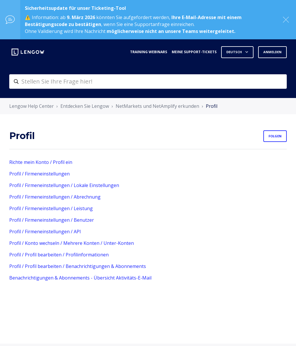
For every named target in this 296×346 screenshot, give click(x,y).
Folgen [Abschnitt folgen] (275, 136)
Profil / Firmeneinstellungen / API (45, 231)
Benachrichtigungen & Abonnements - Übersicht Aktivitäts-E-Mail (80, 278)
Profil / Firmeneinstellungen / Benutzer (51, 220)
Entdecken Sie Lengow (84, 106)
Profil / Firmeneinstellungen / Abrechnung (55, 197)
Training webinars (148, 51)
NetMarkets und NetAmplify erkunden (157, 106)
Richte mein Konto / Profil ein (40, 162)
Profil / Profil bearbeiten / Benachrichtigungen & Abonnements (77, 266)
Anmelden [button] (272, 52)
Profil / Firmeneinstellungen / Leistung (51, 208)
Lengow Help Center (31, 106)
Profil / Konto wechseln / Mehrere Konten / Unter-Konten (71, 243)
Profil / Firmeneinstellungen (39, 174)
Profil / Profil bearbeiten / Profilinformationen (59, 254)
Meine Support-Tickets (194, 51)
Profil (211, 106)
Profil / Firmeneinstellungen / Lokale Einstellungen (64, 185)
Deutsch (234, 52)
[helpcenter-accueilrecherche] (148, 81)
